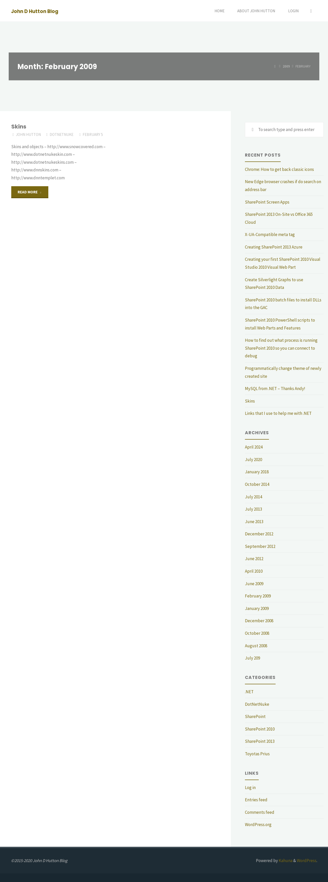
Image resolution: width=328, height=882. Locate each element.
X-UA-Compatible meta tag (270, 234)
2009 (286, 66)
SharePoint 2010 (260, 729)
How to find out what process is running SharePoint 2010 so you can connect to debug (281, 348)
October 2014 (257, 484)
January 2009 (257, 608)
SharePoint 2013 (260, 741)
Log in (250, 787)
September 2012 (260, 546)
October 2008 (257, 633)
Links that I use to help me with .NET (278, 413)
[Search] (311, 11)
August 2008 (256, 646)
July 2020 (253, 459)
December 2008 (259, 621)
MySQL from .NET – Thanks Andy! (275, 388)
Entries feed (256, 800)
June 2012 (254, 558)
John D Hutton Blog (34, 11)
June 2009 (254, 583)
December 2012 (259, 534)
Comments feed (259, 812)
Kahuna (285, 860)
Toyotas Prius (257, 754)
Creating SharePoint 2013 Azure (273, 247)
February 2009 (258, 596)
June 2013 (254, 521)
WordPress (306, 860)
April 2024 (254, 447)
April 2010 (254, 571)
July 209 (252, 658)
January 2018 (257, 472)
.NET (249, 692)
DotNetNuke (61, 134)
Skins (18, 127)
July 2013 (253, 509)
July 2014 (253, 497)
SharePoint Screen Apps (267, 202)
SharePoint (255, 716)
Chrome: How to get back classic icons (279, 169)
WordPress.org (258, 824)
